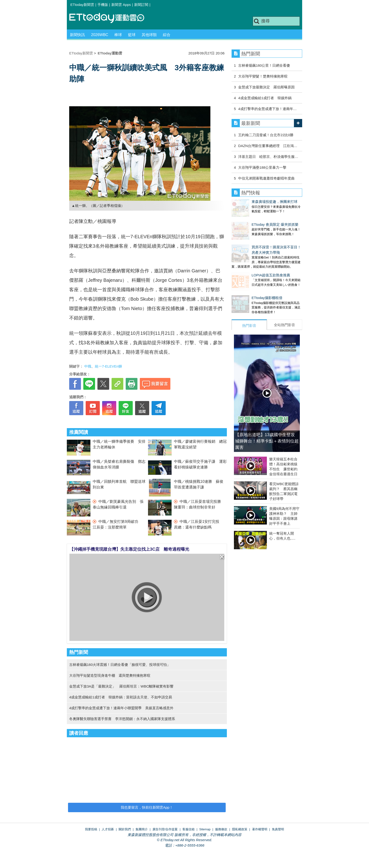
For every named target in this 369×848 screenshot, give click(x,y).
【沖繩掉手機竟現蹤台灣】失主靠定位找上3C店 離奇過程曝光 (129, 549)
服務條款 (221, 829)
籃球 (132, 35)
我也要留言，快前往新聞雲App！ (147, 807)
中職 (87, 366)
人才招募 (108, 829)
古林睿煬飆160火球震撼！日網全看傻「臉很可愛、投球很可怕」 (119, 665)
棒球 (118, 35)
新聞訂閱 (141, 5)
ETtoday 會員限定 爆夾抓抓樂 (255, 220)
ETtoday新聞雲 (82, 5)
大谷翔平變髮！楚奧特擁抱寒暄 (263, 76)
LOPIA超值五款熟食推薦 (251, 266)
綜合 (166, 35)
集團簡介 (142, 829)
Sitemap (205, 829)
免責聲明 (278, 829)
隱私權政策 (239, 829)
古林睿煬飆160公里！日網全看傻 (264, 65)
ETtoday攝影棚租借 (247, 284)
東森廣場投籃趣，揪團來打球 (254, 202)
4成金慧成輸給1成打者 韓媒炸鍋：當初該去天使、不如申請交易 (120, 697)
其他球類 (149, 35)
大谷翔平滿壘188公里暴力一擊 (262, 167)
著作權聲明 (259, 829)
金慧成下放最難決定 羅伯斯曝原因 (266, 87)
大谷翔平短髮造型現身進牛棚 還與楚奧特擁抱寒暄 (109, 675)
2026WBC (99, 35)
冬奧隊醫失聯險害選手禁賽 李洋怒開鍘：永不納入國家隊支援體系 (122, 719)
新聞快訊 (77, 35)
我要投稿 (91, 829)
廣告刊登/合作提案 (165, 829)
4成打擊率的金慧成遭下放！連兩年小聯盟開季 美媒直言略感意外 (121, 708)
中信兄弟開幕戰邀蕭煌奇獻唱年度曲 (266, 178)
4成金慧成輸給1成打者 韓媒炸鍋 (265, 98)
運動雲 (110, 18)
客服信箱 (188, 829)
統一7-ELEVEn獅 (108, 366)
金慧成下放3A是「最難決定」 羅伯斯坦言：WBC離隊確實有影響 (121, 686)
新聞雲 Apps (121, 5)
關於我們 (125, 829)
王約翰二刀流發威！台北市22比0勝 (265, 135)
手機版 (102, 5)
